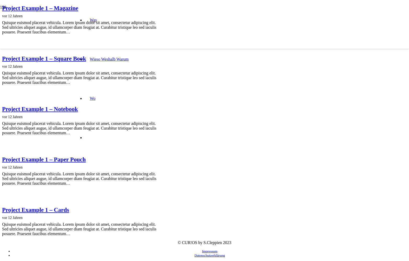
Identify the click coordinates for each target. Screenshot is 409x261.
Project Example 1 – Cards (35, 210)
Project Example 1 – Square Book (44, 58)
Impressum (209, 251)
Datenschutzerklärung (210, 255)
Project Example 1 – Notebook (40, 109)
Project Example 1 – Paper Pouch (44, 159)
